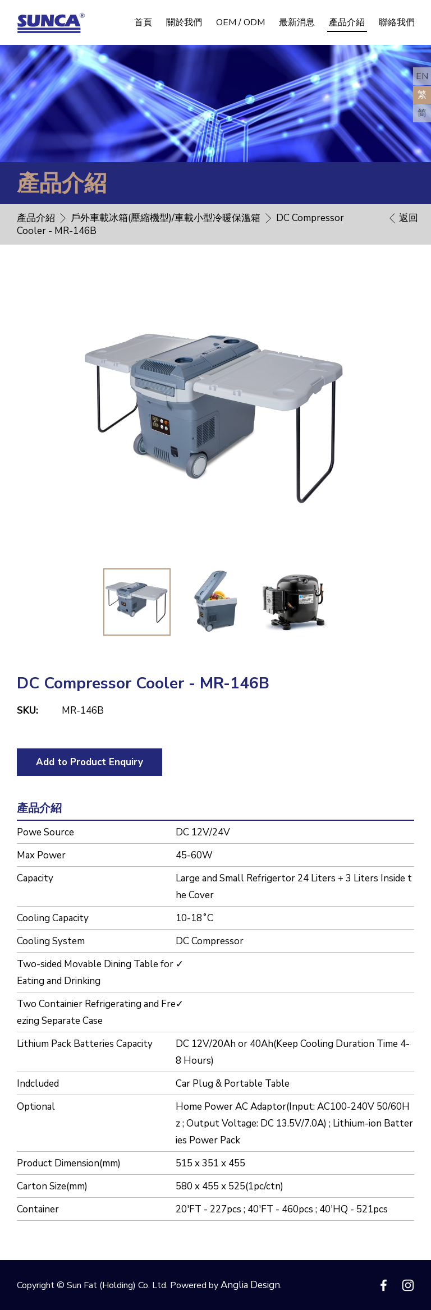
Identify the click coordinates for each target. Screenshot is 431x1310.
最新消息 (297, 22)
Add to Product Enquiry (89, 762)
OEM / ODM (240, 22)
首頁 (143, 22)
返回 (408, 218)
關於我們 (184, 22)
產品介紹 (347, 22)
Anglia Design (250, 1285)
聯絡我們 (397, 22)
